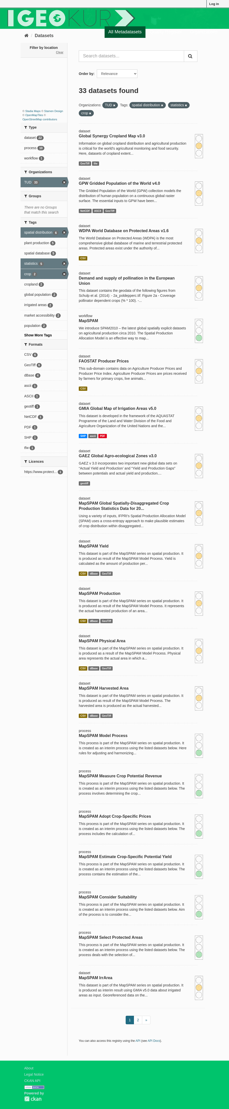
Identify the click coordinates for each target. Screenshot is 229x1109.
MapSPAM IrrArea (95, 978)
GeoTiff (85, 163)
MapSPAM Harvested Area (103, 688)
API (137, 1041)
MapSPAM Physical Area (102, 641)
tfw (95, 163)
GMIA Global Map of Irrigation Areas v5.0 (117, 408)
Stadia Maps (33, 111)
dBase (94, 573)
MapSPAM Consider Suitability (108, 897)
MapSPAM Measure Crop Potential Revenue (120, 776)
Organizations (204, 31)
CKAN (32, 1098)
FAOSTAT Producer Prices (104, 361)
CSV (83, 258)
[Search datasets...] (131, 56)
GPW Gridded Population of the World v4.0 (119, 183)
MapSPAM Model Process (103, 735)
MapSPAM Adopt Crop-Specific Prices (115, 816)
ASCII (97, 210)
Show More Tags (38, 335)
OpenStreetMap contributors (40, 119)
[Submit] (190, 56)
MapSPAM (88, 321)
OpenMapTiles (34, 115)
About (29, 1068)
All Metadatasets (125, 31)
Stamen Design (53, 111)
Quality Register (166, 31)
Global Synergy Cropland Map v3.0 (112, 136)
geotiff (84, 483)
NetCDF (85, 210)
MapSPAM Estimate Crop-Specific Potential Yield (125, 857)
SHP (83, 435)
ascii (93, 435)
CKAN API (32, 1081)
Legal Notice (34, 1074)
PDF (102, 435)
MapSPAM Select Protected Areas (111, 937)
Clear (59, 52)
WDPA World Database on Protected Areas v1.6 (124, 231)
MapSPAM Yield (94, 546)
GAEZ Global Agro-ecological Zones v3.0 (118, 456)
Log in (214, 4)
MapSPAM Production (99, 593)
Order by (86, 74)
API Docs (154, 1041)
